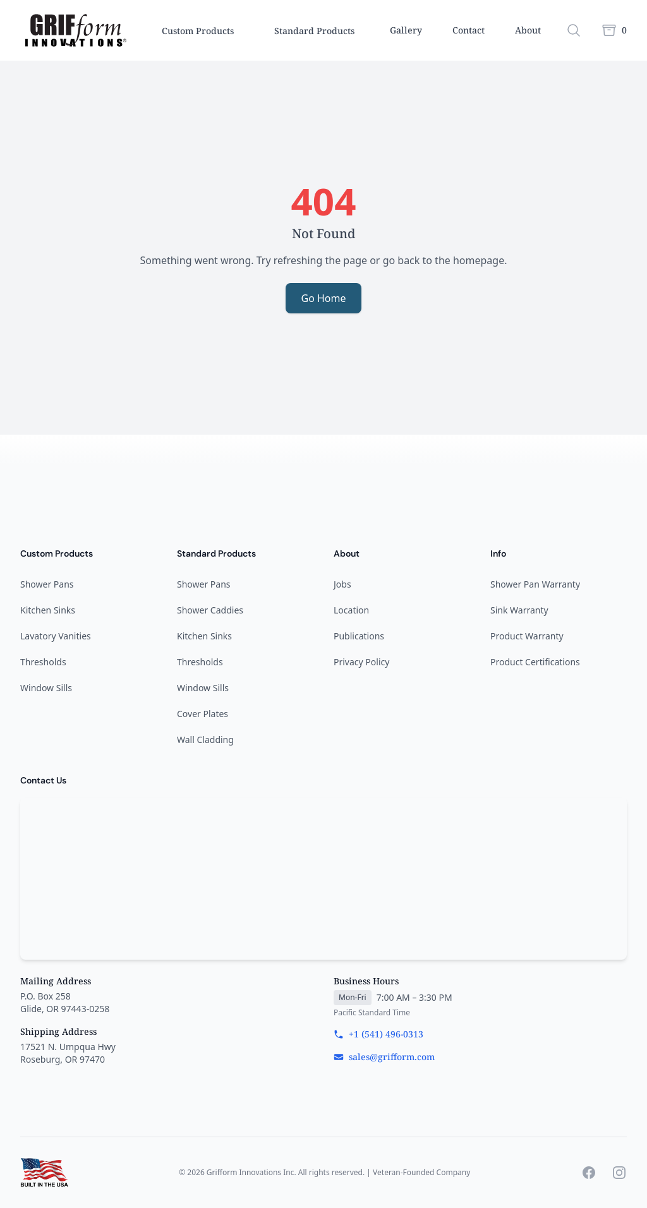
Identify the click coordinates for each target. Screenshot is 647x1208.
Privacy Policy (361, 662)
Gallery (406, 30)
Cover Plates (202, 714)
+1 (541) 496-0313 (378, 1034)
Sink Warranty (519, 610)
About (528, 30)
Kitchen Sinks (47, 610)
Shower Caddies (210, 610)
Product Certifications (535, 662)
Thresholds (43, 662)
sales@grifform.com (384, 1057)
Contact (468, 30)
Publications (359, 636)
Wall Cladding (205, 740)
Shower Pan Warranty (535, 584)
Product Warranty (527, 636)
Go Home (323, 298)
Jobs (342, 584)
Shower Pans (47, 584)
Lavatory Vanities (55, 636)
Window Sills (46, 688)
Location (351, 610)
